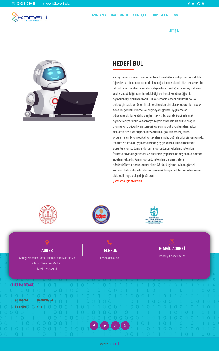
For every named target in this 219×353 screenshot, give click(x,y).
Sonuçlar (141, 16)
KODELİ (114, 346)
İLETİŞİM (173, 33)
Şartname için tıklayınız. (128, 184)
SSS (176, 16)
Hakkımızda (120, 16)
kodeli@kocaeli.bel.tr (58, 3)
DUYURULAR (161, 16)
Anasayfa (100, 16)
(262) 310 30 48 (26, 3)
